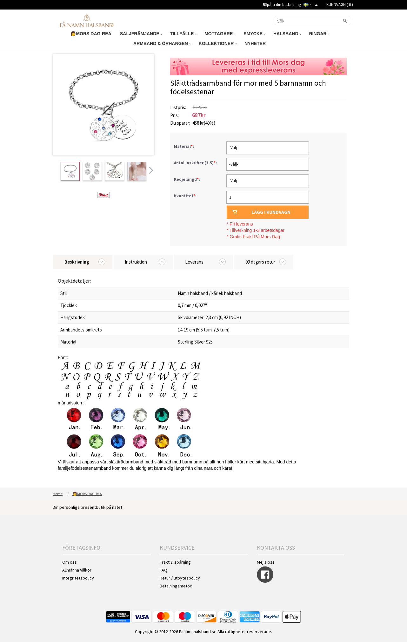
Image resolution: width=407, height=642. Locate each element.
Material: (184, 146)
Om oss (69, 562)
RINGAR (319, 33)
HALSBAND (287, 33)
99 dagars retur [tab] (260, 262)
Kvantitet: (185, 196)
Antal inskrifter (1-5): (196, 163)
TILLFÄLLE (183, 33)
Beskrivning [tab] (76, 262)
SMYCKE (255, 33)
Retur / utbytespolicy (180, 578)
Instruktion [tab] (136, 262)
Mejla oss (266, 562)
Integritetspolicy (78, 578)
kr (310, 4)
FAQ (163, 570)
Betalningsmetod (176, 586)
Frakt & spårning (175, 562)
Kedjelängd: (187, 179)
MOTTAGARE (220, 33)
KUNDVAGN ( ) (339, 4)
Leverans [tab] (194, 262)
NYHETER (255, 43)
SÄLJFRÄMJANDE (141, 33)
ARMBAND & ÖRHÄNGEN (162, 43)
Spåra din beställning (282, 4)
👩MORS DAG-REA (91, 33)
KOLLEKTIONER (218, 43)
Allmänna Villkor (76, 570)
